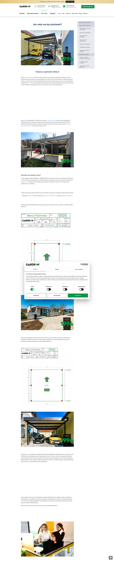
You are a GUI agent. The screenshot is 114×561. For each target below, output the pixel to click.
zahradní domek (51, 120)
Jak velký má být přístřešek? (83, 36)
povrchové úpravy (26, 126)
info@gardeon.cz (55, 6)
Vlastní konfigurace (88, 6)
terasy (29, 83)
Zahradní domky (33, 13)
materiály (68, 124)
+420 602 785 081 (70, 6)
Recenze (68, 13)
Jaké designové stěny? (85, 47)
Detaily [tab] (57, 269)
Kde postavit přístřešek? (85, 32)
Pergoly (52, 13)
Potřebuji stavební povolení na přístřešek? (85, 58)
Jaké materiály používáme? (83, 40)
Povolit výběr (57, 295)
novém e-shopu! (70, 1)
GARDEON (30, 195)
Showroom (75, 13)
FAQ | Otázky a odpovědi (85, 22)
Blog (80, 13)
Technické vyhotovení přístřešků (84, 51)
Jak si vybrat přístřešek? (84, 25)
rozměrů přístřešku (29, 77)
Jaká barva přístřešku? (85, 44)
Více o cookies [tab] (79, 269)
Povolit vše (78, 295)
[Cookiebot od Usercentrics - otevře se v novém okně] (81, 264)
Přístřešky (44, 13)
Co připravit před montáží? (84, 62)
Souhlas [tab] (35, 269)
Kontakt (85, 13)
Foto (63, 13)
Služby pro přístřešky (84, 54)
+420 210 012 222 (41, 6)
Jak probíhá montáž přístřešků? (84, 66)
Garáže (22, 13)
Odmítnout (36, 295)
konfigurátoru (24, 182)
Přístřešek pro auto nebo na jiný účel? (85, 29)
